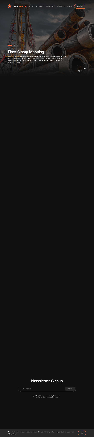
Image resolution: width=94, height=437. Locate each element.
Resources (60, 6)
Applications (50, 6)
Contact (80, 6)
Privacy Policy (12, 434)
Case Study (17, 45)
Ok (82, 433)
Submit (70, 389)
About (31, 6)
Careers (69, 6)
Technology (40, 6)
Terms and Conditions (52, 397)
